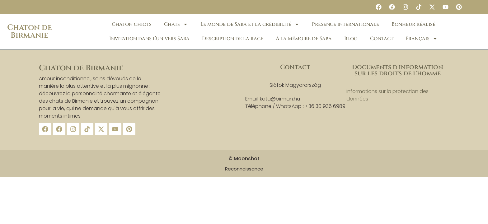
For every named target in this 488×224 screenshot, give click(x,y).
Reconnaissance (244, 169)
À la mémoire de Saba (304, 38)
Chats (176, 24)
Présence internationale (345, 24)
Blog (351, 38)
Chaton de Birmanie (29, 31)
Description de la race (232, 38)
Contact (381, 38)
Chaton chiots (132, 24)
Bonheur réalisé (413, 24)
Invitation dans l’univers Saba (149, 38)
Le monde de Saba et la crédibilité (249, 24)
